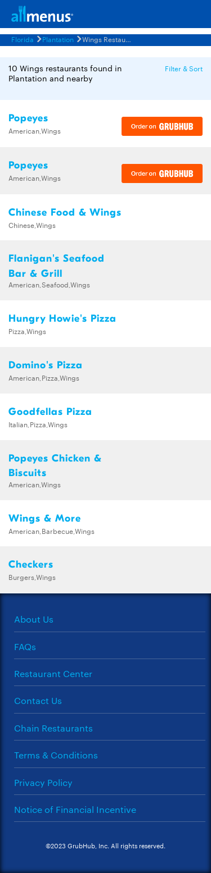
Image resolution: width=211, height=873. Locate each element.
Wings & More (44, 518)
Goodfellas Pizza (50, 412)
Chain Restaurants (53, 728)
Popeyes (28, 118)
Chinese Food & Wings (65, 212)
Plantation (58, 39)
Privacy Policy (43, 782)
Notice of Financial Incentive (75, 809)
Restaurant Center (53, 673)
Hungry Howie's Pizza (62, 318)
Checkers (30, 564)
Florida (22, 39)
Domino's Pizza (45, 365)
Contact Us (38, 700)
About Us (33, 619)
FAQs (25, 646)
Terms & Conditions (56, 755)
